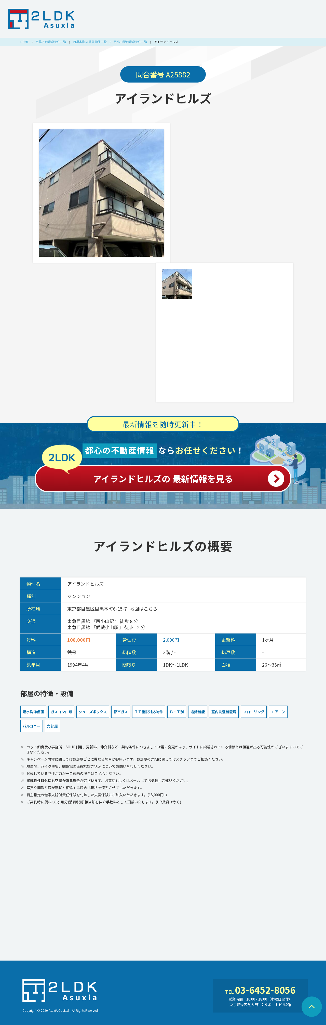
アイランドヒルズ (163, 98)
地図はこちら (143, 608)
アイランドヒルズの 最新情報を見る (163, 476)
